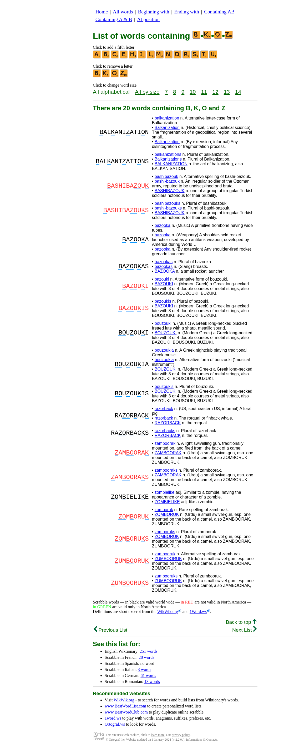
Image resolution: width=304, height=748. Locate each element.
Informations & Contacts (201, 739)
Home (101, 11)
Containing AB (219, 11)
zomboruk (164, 509)
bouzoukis (164, 386)
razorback (164, 408)
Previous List (110, 630)
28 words (146, 657)
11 (204, 92)
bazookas (164, 262)
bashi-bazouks (168, 208)
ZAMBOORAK (168, 453)
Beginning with (153, 11)
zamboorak (165, 443)
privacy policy (181, 735)
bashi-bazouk (167, 181)
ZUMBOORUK (168, 558)
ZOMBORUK (167, 514)
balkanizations (168, 154)
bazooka (163, 225)
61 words (148, 675)
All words (123, 11)
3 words (144, 669)
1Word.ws (198, 611)
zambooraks (166, 470)
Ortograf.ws (115, 724)
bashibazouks (167, 203)
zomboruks (165, 532)
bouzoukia (164, 350)
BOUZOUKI (166, 333)
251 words (148, 651)
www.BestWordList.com (125, 706)
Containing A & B (113, 19)
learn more (158, 735)
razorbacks (165, 430)
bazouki (162, 279)
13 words (152, 681)
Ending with (186, 11)
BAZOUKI (164, 284)
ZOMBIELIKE (167, 502)
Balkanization (167, 127)
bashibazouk (166, 176)
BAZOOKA (165, 271)
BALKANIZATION (171, 164)
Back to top (241, 622)
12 (215, 92)
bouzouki (163, 323)
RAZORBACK (168, 423)
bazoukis (163, 301)
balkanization (167, 118)
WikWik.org (167, 611)
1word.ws (113, 718)
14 (238, 92)
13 (227, 92)
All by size (147, 92)
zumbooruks (166, 576)
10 (193, 92)
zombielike (165, 492)
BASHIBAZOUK (170, 190)
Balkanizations (168, 159)
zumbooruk (165, 554)
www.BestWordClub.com (126, 712)
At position (148, 19)
